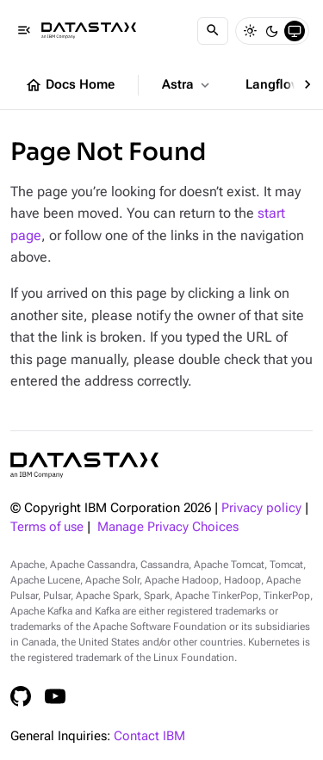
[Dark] (272, 31)
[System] (294, 31)
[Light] (249, 31)
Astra (187, 85)
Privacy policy (261, 508)
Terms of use (47, 527)
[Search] (212, 31)
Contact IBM (149, 736)
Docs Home (70, 85)
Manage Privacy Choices (168, 527)
